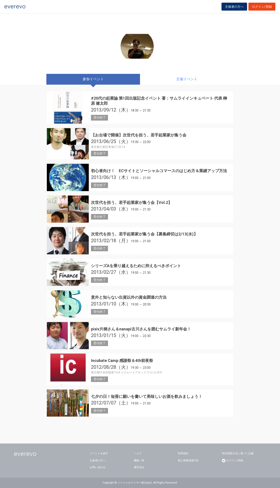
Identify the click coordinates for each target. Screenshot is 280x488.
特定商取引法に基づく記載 (238, 453)
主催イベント (186, 79)
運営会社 (139, 467)
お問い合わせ (98, 467)
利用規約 (183, 453)
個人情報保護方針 (188, 460)
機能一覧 (139, 460)
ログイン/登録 (262, 9)
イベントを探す (99, 453)
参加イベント (93, 79)
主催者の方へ (234, 9)
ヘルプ (138, 453)
